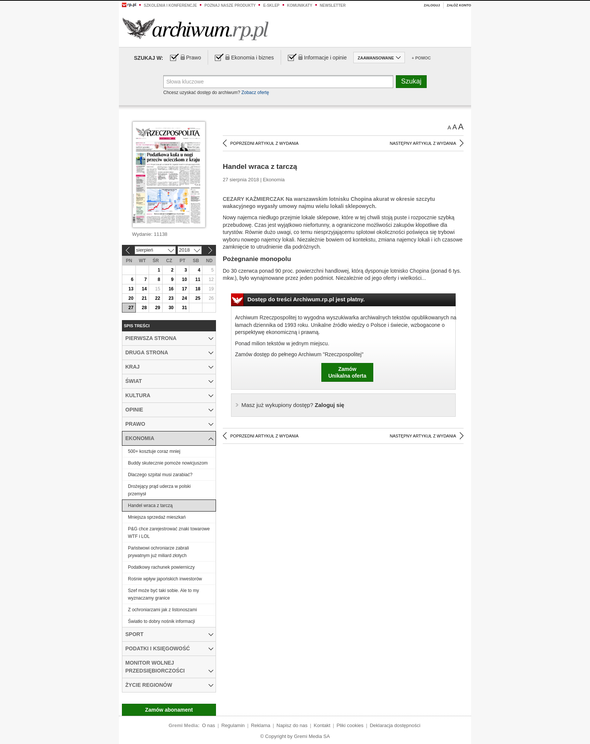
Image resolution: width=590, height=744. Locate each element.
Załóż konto (459, 5)
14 (144, 289)
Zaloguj (432, 5)
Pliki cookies (350, 725)
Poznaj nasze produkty (229, 5)
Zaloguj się (293, 405)
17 (184, 289)
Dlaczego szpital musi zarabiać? (160, 474)
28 (144, 307)
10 (184, 279)
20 (130, 298)
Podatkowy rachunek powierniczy (161, 567)
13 (130, 289)
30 (171, 307)
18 (197, 289)
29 (157, 307)
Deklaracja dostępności (395, 725)
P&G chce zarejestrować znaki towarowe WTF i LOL (169, 532)
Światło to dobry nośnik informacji (161, 621)
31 (184, 307)
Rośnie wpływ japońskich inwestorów (165, 579)
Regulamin (233, 725)
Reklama (260, 725)
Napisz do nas (292, 725)
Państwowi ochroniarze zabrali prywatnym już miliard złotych (158, 551)
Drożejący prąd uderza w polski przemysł (159, 490)
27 (130, 307)
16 (171, 289)
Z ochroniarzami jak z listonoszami (162, 609)
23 (171, 298)
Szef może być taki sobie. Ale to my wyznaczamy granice (163, 594)
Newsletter (333, 5)
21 (144, 298)
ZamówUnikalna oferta (347, 372)
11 (197, 279)
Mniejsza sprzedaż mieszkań (157, 517)
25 (197, 298)
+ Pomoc (421, 58)
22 (157, 298)
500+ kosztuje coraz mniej (154, 451)
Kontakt (322, 725)
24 (184, 298)
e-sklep (271, 5)
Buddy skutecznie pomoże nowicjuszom (168, 463)
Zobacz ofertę (255, 92)
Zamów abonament (169, 710)
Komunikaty (299, 5)
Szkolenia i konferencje (170, 5)
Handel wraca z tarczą (150, 505)
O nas (208, 725)
